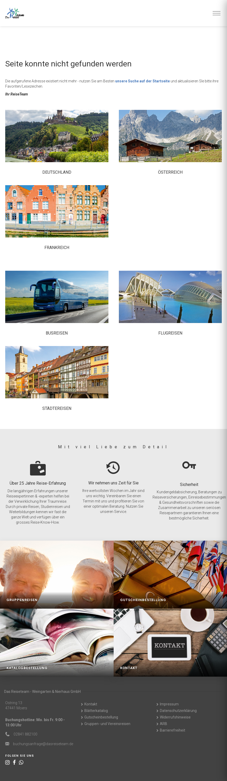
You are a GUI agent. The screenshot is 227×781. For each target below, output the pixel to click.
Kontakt (90, 704)
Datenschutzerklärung (178, 711)
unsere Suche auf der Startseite (142, 81)
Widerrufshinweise (175, 717)
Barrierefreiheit (172, 730)
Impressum (169, 704)
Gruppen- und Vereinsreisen (107, 724)
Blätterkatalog (96, 711)
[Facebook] (14, 762)
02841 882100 (25, 734)
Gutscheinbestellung (101, 717)
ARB (163, 724)
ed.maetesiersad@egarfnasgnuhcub (43, 744)
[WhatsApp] (21, 762)
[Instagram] (7, 762)
